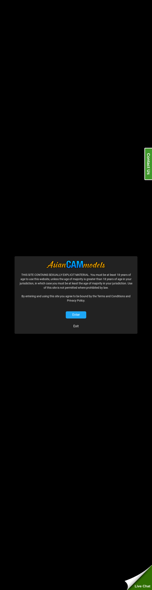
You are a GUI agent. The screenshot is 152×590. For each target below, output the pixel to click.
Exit (76, 326)
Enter (76, 315)
